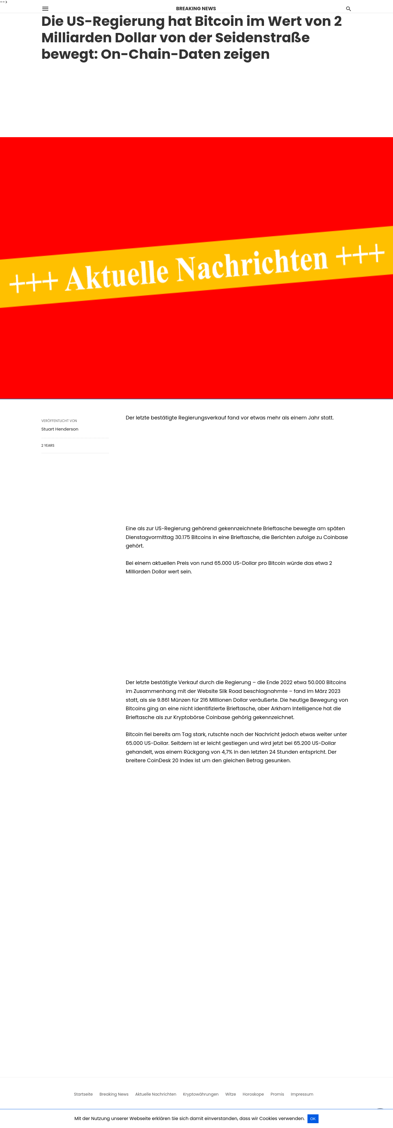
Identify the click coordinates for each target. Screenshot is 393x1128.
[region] (196, 97)
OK (313, 1119)
